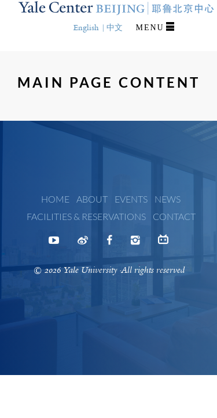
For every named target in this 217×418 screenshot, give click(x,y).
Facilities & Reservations (86, 216)
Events (131, 198)
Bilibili (163, 242)
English (86, 28)
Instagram (135, 243)
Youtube (54, 243)
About (92, 198)
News (168, 198)
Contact (174, 216)
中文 (114, 28)
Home (55, 198)
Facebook (109, 243)
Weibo (83, 243)
